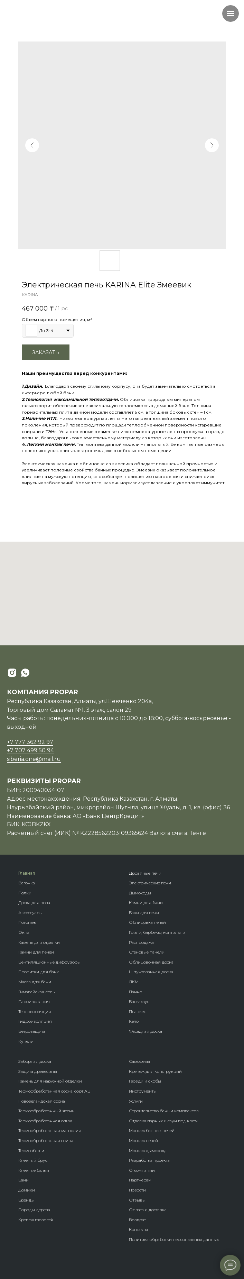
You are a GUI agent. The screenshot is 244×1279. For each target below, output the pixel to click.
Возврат (137, 1219)
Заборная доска (34, 1061)
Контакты (138, 1229)
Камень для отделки (39, 942)
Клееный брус (32, 1160)
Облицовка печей (147, 922)
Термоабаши (31, 1150)
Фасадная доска (145, 1031)
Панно (135, 991)
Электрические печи (150, 882)
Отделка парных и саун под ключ (163, 1120)
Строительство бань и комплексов (164, 1110)
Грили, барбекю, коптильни (157, 932)
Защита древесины (37, 1071)
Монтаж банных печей (152, 1130)
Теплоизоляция (34, 1011)
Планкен (138, 1011)
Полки (24, 892)
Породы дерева (34, 1209)
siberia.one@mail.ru (34, 759)
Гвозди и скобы (145, 1081)
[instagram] (12, 673)
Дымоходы (140, 892)
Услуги (136, 1101)
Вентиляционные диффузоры (49, 962)
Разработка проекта (149, 1160)
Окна (23, 932)
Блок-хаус (139, 1001)
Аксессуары (30, 912)
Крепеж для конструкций (155, 1071)
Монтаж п (139, 1140)
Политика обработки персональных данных (174, 1239)
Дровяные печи (145, 873)
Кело (134, 1021)
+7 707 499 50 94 (30, 750)
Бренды (26, 1200)
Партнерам (140, 1180)
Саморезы (139, 1061)
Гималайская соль (36, 991)
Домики (26, 1190)
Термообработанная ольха (45, 1120)
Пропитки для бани (38, 971)
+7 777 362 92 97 (30, 742)
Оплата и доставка (148, 1209)
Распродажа (141, 942)
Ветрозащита (31, 1031)
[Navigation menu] (230, 13)
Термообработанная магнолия (49, 1130)
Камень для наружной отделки (50, 1081)
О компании (142, 1170)
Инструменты (143, 1091)
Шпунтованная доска (151, 971)
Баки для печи (144, 912)
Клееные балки (33, 1170)
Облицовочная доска (151, 962)
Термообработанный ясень (46, 1110)
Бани (23, 1180)
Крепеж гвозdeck (35, 1219)
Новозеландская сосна (41, 1101)
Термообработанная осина (45, 1140)
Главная (26, 873)
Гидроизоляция (35, 1021)
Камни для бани (146, 902)
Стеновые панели (147, 952)
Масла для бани (34, 981)
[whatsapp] (25, 673)
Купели (26, 1041)
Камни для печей (36, 952)
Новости (137, 1190)
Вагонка (26, 882)
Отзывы (137, 1200)
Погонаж (27, 922)
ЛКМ (134, 981)
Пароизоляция (34, 1001)
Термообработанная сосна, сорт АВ (54, 1091)
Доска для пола (34, 902)
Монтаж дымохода (148, 1150)
